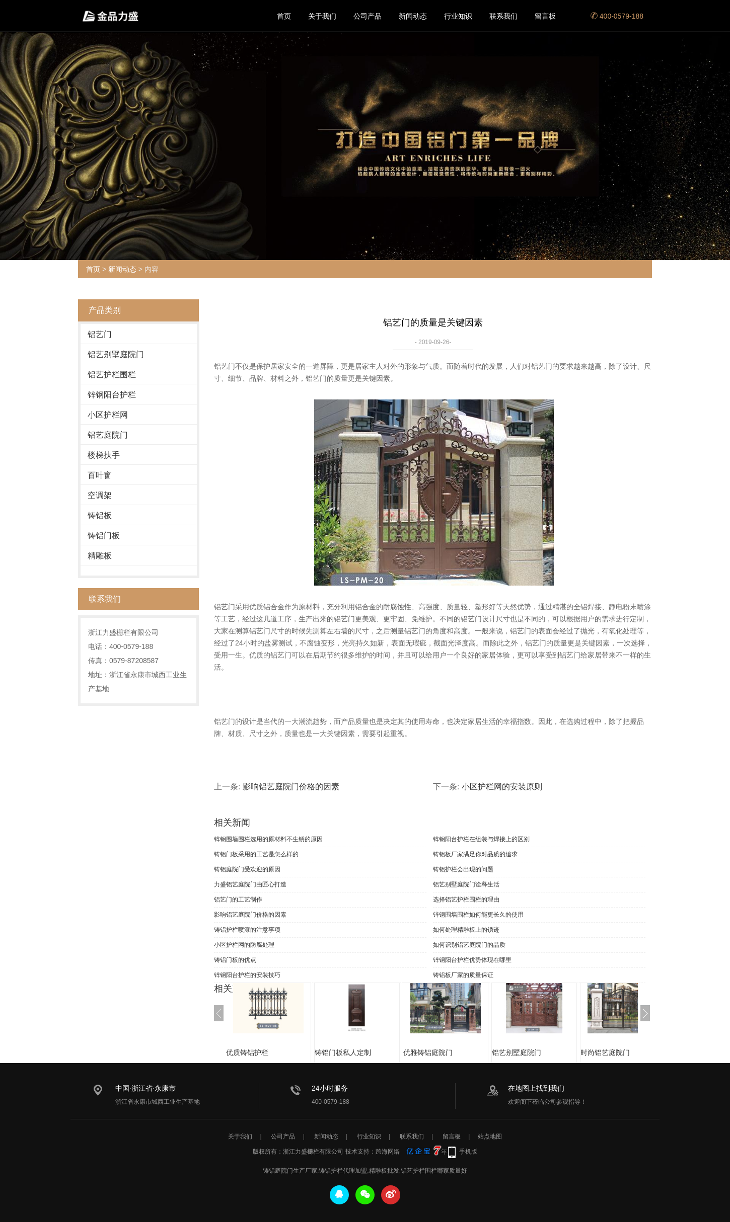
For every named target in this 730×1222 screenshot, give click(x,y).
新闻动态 (413, 16)
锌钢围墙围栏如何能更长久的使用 (478, 914)
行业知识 (458, 16)
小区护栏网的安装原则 (502, 786)
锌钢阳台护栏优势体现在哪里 (472, 959)
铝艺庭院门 (108, 435)
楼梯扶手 (104, 455)
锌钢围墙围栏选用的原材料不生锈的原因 (268, 839)
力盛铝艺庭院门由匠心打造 (250, 884)
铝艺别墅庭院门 (116, 354)
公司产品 (367, 16)
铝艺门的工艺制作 (238, 899)
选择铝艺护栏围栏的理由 (466, 899)
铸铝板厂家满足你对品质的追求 (475, 854)
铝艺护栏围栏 (112, 374)
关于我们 (322, 16)
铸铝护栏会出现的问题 (463, 869)
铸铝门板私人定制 (353, 1052)
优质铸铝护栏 (257, 1052)
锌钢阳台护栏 (112, 394)
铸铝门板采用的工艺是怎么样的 (256, 854)
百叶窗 (100, 475)
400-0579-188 (617, 16)
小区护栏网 (108, 415)
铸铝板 (100, 515)
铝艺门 (100, 334)
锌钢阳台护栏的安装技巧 (247, 975)
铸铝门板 (104, 535)
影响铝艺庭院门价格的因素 (291, 786)
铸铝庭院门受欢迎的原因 (247, 869)
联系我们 (503, 16)
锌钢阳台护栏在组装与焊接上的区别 (481, 839)
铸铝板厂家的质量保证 (463, 975)
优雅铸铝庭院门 (438, 1052)
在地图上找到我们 (536, 1088)
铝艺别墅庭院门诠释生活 (466, 884)
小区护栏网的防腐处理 (244, 944)
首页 (284, 16)
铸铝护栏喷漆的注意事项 (247, 929)
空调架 (100, 495)
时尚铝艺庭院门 (615, 1052)
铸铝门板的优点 (235, 959)
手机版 (468, 1151)
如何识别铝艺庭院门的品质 (469, 944)
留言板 (545, 16)
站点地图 (490, 1136)
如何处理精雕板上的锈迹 (466, 929)
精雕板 (100, 555)
